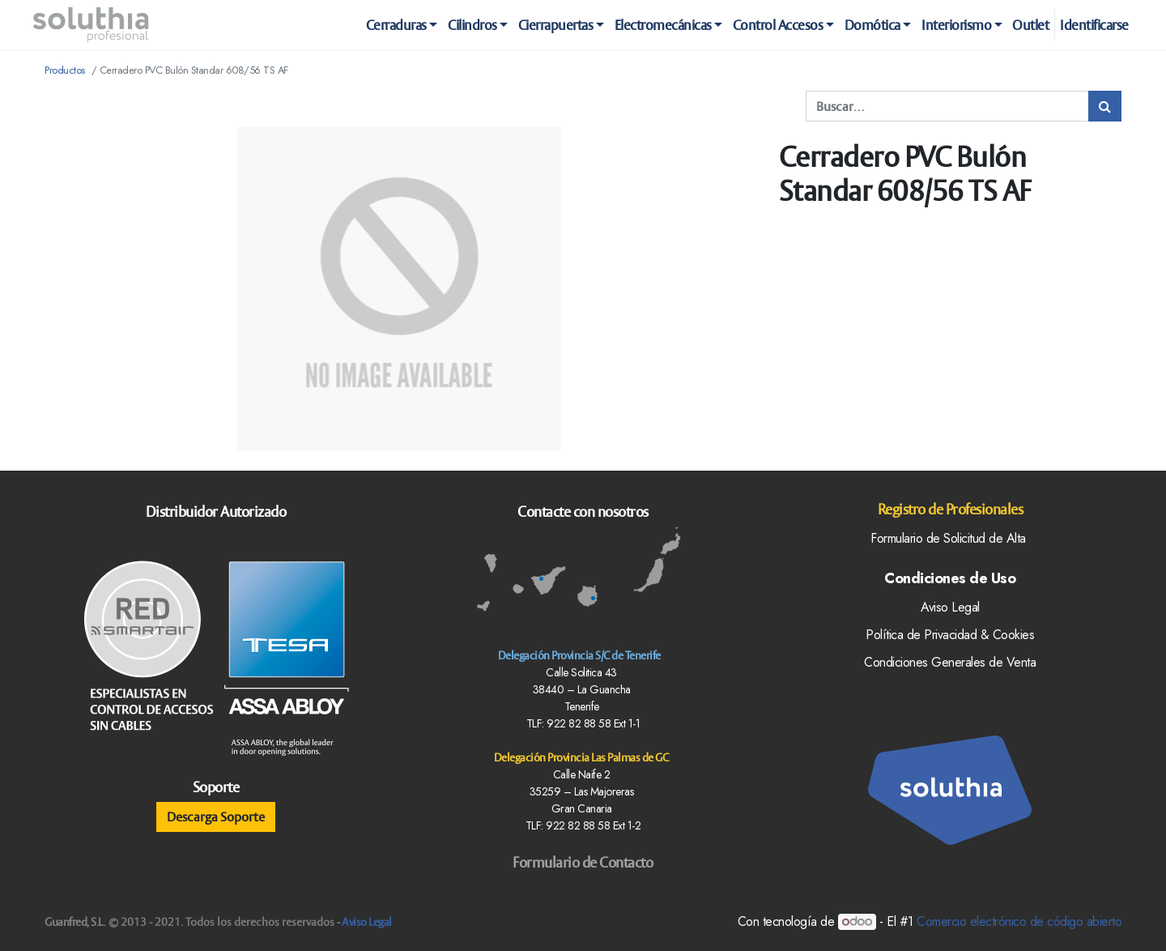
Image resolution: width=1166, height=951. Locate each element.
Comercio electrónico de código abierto (1019, 921)
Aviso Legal (367, 922)
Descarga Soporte (216, 816)
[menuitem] (1030, 25)
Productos (65, 70)
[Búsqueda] (1104, 106)
